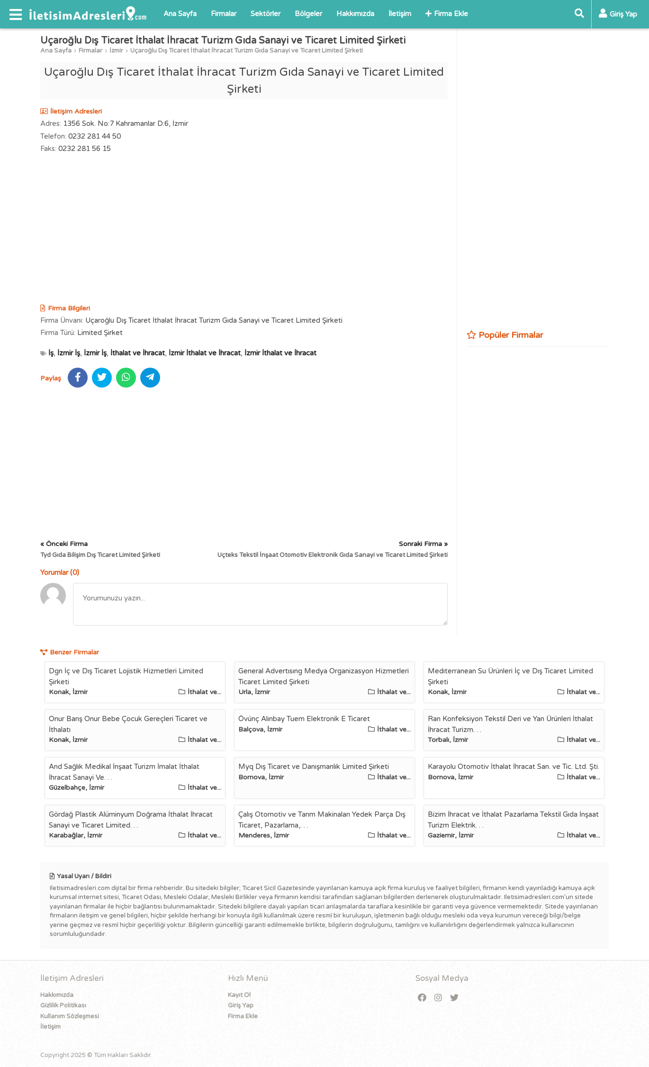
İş (51, 353)
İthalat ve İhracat (137, 353)
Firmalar (223, 13)
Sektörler (265, 13)
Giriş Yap (240, 1005)
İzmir (116, 50)
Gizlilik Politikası (63, 1005)
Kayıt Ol (239, 995)
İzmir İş (68, 353)
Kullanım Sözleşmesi (69, 1016)
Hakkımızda (355, 13)
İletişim (399, 13)
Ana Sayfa (180, 13)
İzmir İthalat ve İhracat (205, 353)
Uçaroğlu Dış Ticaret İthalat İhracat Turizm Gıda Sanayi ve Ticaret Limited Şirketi (246, 50)
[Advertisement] (244, 230)
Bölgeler (308, 13)
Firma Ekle (446, 13)
